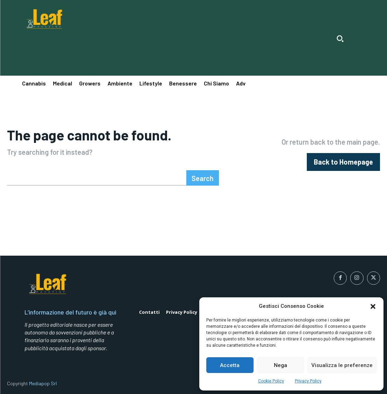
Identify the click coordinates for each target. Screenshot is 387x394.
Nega (280, 365)
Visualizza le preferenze (342, 365)
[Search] (202, 178)
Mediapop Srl (43, 383)
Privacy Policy (308, 381)
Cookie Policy (271, 381)
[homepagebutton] (343, 162)
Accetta (230, 365)
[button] (372, 306)
